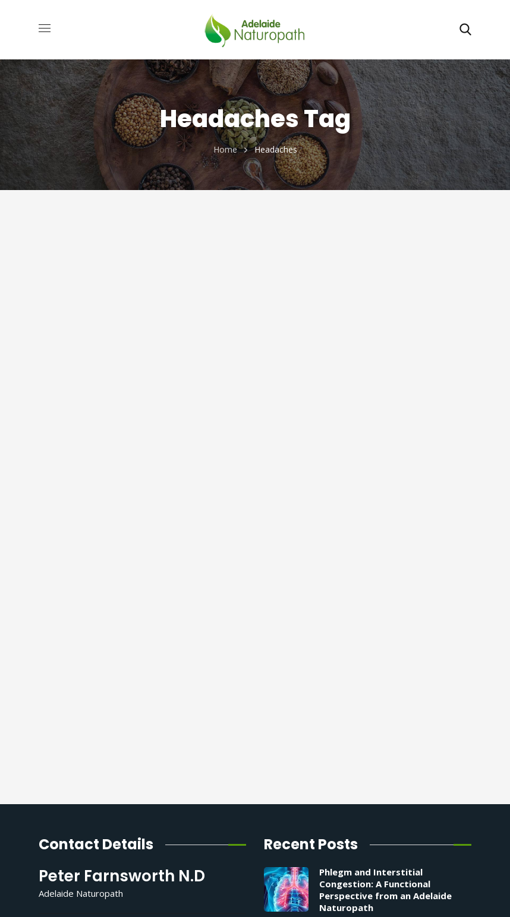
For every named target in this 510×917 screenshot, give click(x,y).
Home (225, 149)
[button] (465, 29)
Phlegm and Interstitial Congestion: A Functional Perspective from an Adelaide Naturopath (385, 889)
